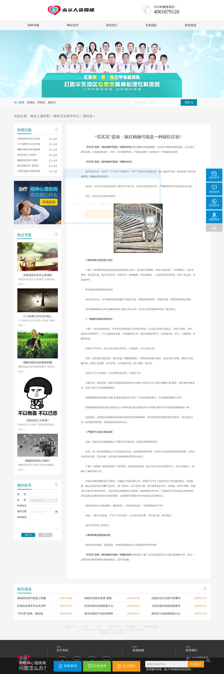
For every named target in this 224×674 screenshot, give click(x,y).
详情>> (21, 284)
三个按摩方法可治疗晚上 (37, 316)
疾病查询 (70, 666)
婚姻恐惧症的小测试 (27, 160)
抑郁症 (41, 102)
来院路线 (190, 25)
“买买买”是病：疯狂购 (30, 613)
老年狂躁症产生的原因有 (98, 613)
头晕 (85, 626)
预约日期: (22, 511)
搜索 (189, 102)
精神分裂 (113, 626)
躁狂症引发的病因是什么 (166, 613)
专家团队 (151, 25)
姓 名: (21, 494)
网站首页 (73, 25)
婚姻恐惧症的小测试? (37, 460)
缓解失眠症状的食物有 (28, 149)
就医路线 (214, 217)
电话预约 (129, 666)
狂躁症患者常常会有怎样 (31, 605)
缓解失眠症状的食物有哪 (37, 362)
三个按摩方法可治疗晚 (28, 144)
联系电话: (22, 505)
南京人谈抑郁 (40, 116)
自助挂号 (214, 175)
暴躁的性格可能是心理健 (31, 598)
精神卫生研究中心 (66, 116)
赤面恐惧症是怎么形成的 (37, 275)
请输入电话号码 (156, 664)
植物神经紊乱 (150, 626)
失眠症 (31, 102)
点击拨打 (196, 664)
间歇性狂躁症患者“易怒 (98, 598)
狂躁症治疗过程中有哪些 (166, 598)
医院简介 (112, 25)
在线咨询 (99, 666)
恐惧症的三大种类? (26, 155)
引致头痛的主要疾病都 (28, 171)
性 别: (21, 500)
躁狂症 (52, 102)
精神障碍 (131, 626)
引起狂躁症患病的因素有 (166, 605)
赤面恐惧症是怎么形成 (28, 138)
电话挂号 (214, 203)
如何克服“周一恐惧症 (28, 165)
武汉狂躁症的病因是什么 (98, 605)
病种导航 (33, 25)
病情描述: (22, 517)
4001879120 (166, 12)
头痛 (98, 626)
